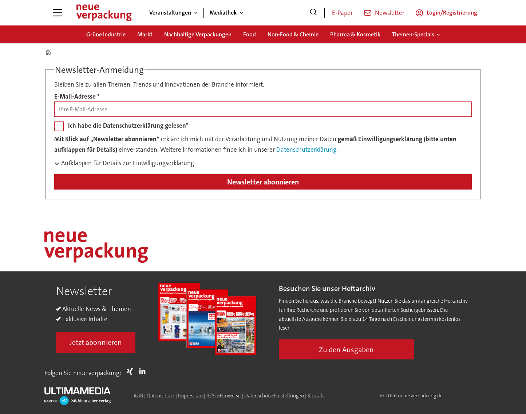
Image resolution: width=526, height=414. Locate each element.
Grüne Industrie (106, 34)
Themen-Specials (413, 34)
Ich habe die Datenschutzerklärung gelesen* (128, 126)
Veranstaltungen (170, 12)
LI (144, 371)
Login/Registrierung (452, 12)
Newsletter (389, 13)
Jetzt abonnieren (96, 342)
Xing (131, 371)
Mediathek (223, 12)
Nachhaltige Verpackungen (198, 34)
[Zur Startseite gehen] (104, 13)
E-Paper (342, 13)
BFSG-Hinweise (223, 395)
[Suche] (313, 12)
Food (249, 34)
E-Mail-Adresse (77, 96)
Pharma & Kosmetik (355, 34)
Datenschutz (160, 395)
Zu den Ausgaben (346, 349)
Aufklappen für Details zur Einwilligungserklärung (127, 163)
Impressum (190, 395)
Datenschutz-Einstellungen (274, 395)
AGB (138, 395)
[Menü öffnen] (57, 13)
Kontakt (316, 395)
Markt (145, 34)
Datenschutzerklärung (306, 150)
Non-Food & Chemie (293, 34)
